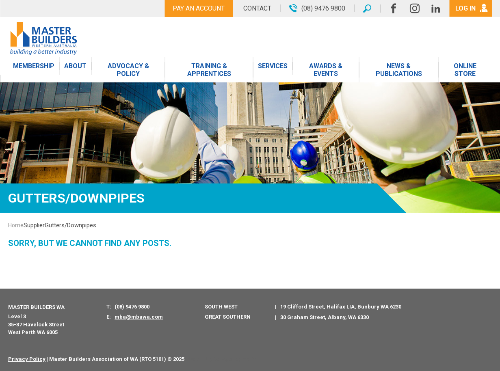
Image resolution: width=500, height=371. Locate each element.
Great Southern (228, 317)
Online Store (465, 70)
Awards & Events (325, 70)
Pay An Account (199, 8)
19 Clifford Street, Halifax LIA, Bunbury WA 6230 (340, 307)
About (75, 66)
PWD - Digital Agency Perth (222, 359)
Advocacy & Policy (128, 70)
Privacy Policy (26, 359)
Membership (33, 66)
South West (221, 307)
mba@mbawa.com (139, 317)
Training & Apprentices (209, 70)
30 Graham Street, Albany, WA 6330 (324, 317)
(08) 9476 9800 (132, 307)
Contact (257, 8)
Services (273, 66)
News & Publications (399, 70)
